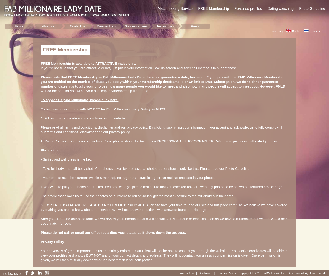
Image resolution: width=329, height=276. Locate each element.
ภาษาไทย (316, 31)
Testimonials (165, 26)
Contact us (77, 26)
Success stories (136, 26)
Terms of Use (186, 273)
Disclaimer (206, 273)
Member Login (107, 26)
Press (195, 26)
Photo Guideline (237, 168)
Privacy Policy (227, 273)
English (297, 31)
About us (48, 26)
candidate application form (82, 118)
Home (19, 26)
